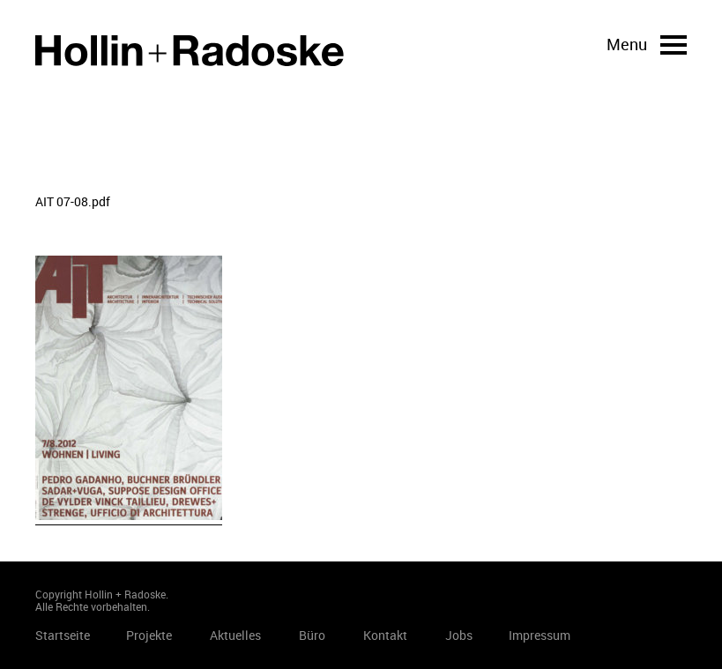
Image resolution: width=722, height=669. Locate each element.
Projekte (149, 635)
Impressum (539, 635)
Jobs (459, 635)
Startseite (189, 50)
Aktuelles (235, 635)
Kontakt (385, 635)
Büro (312, 635)
